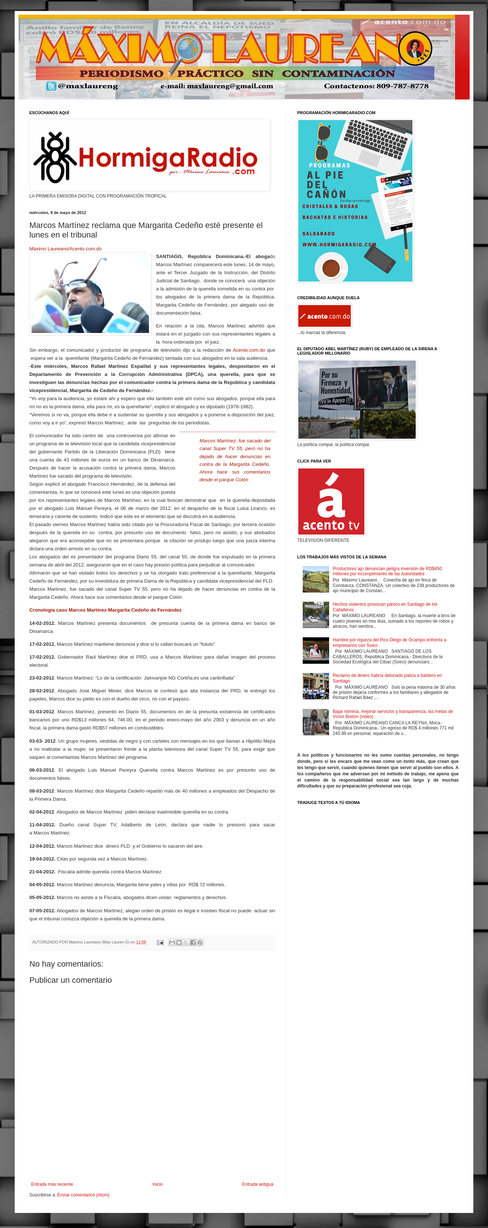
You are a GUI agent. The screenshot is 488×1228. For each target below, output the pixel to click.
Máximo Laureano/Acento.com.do (65, 248)
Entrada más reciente (52, 1184)
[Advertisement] (152, 1162)
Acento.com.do (249, 350)
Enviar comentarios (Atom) (83, 1195)
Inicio (158, 1184)
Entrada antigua (257, 1184)
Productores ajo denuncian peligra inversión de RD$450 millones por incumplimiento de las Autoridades (387, 571)
